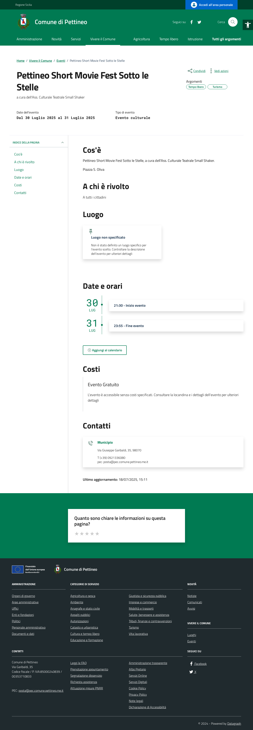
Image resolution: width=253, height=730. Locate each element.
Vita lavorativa (138, 633)
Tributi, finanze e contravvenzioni (150, 621)
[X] (198, 21)
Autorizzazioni (79, 621)
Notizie (191, 595)
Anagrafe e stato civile (85, 608)
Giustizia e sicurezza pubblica (147, 595)
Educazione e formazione (86, 640)
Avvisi (191, 608)
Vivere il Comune (102, 39)
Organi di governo (23, 595)
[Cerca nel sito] (233, 22)
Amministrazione (29, 39)
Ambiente (76, 602)
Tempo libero (168, 39)
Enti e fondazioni (23, 614)
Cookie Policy (137, 688)
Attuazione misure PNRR (86, 688)
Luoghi (191, 635)
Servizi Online (138, 675)
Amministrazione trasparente (148, 663)
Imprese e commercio (143, 602)
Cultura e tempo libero (84, 633)
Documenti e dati (23, 633)
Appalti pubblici (80, 614)
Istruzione (195, 39)
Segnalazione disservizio (86, 675)
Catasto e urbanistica (84, 627)
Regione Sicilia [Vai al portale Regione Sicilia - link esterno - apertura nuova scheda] (23, 5)
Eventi (191, 641)
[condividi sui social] (196, 71)
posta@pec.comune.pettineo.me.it (41, 690)
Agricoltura (141, 39)
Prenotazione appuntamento (89, 669)
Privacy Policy (138, 694)
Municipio (105, 442)
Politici (16, 621)
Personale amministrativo (28, 627)
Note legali (136, 700)
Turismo (134, 627)
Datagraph (234, 723)
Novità (56, 39)
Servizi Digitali (138, 681)
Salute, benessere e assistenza (149, 614)
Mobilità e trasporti (141, 608)
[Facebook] (190, 21)
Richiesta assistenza (83, 681)
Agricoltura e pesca (82, 595)
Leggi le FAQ (78, 663)
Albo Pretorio (137, 669)
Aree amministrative (25, 602)
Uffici (15, 608)
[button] (248, 25)
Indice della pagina (39, 142)
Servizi (76, 39)
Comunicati (194, 602)
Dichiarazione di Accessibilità (147, 707)
